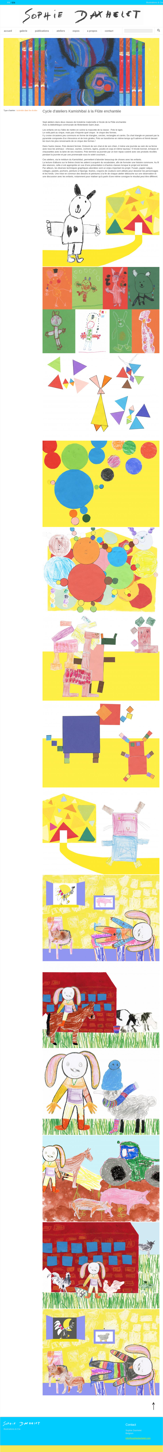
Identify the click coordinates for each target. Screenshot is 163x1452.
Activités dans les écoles (26, 110)
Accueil (8, 31)
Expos (76, 31)
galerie (23, 31)
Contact (109, 31)
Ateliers (61, 31)
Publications (42, 31)
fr (8, 2)
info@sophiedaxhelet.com (138, 1438)
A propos (92, 31)
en (13, 2)
